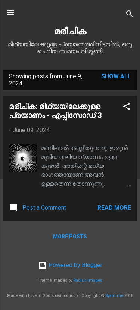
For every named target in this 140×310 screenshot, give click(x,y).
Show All (116, 76)
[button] (126, 107)
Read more (114, 207)
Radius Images (88, 280)
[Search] (129, 15)
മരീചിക (70, 31)
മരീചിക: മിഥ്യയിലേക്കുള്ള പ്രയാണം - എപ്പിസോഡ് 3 (55, 111)
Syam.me (114, 295)
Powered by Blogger (70, 265)
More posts (70, 236)
